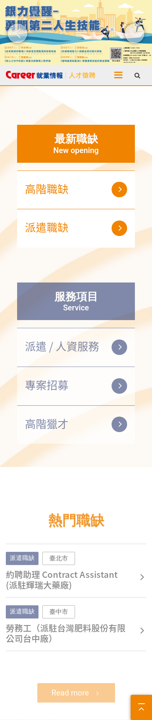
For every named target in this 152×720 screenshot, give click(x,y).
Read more (70, 701)
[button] (17, 33)
